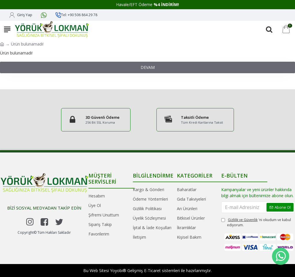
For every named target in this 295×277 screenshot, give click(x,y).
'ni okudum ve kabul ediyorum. (256, 222)
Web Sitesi (99, 270)
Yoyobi (116, 270)
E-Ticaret (152, 270)
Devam (148, 67)
